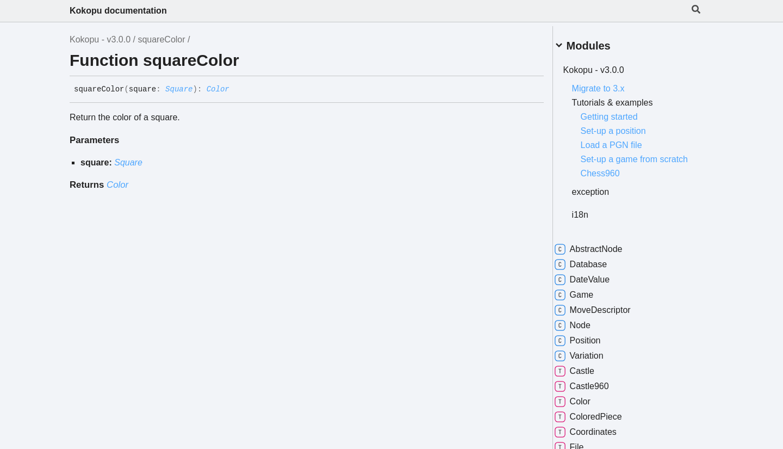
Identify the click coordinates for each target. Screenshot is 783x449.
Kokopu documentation (118, 10)
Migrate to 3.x (611, 84)
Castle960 (594, 391)
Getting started (621, 112)
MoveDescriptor (605, 315)
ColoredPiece (601, 422)
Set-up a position (625, 126)
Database (593, 270)
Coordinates (598, 437)
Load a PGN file (624, 140)
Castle (587, 376)
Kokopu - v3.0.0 (100, 39)
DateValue (595, 285)
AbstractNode (601, 254)
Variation (591, 361)
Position (590, 346)
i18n (593, 220)
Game (586, 300)
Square (178, 89)
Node (585, 330)
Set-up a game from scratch (631, 159)
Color (218, 89)
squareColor (161, 39)
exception (603, 197)
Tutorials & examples (625, 98)
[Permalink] (237, 90)
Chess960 (612, 178)
